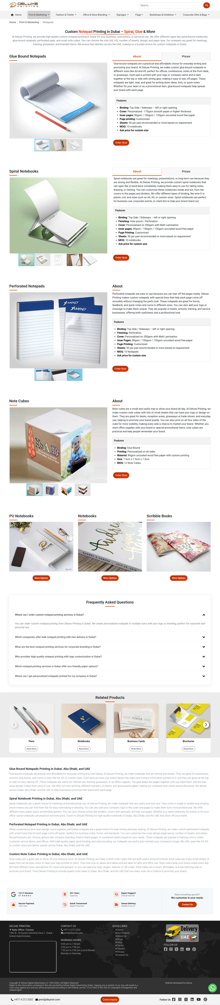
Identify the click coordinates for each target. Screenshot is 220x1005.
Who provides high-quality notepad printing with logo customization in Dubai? (110, 657)
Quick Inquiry (110, 999)
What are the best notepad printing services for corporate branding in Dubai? (110, 647)
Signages (121, 14)
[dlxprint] (23, 5)
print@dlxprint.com (72, 933)
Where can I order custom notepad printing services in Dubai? (110, 615)
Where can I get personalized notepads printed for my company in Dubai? (110, 676)
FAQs (119, 942)
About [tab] (137, 56)
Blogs (119, 939)
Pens (31, 741)
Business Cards (136, 741)
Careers (120, 948)
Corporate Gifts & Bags (195, 14)
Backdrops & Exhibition (162, 14)
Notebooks (84, 741)
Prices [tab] (186, 56)
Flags (138, 14)
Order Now (121, 142)
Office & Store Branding (95, 14)
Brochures (188, 741)
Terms (120, 945)
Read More (31, 749)
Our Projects (123, 933)
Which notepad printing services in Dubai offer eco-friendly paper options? (110, 666)
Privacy (120, 952)
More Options (41, 578)
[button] (104, 100)
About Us (121, 936)
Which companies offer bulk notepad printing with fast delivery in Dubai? (110, 637)
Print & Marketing (38, 14)
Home (16, 14)
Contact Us (187, 904)
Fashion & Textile (65, 14)
